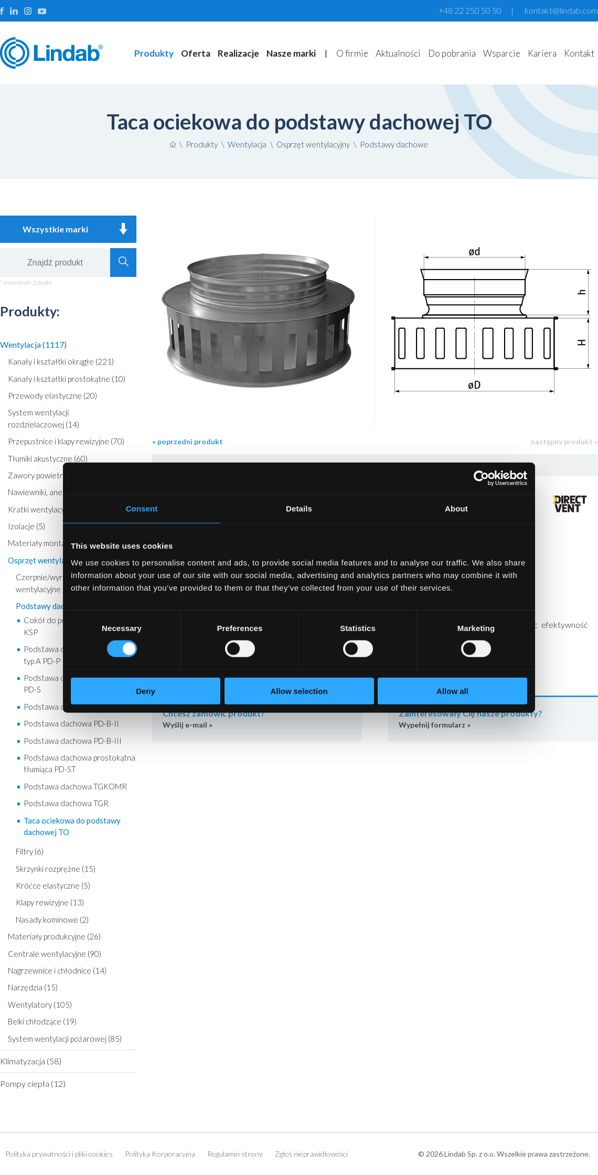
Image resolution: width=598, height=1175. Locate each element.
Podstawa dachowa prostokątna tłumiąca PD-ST (79, 763)
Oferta (195, 53)
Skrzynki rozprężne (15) (55, 868)
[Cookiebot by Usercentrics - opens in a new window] (481, 478)
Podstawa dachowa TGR (66, 803)
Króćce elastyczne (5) (53, 885)
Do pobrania (452, 53)
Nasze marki (291, 53)
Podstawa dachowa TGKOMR (75, 786)
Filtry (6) (30, 851)
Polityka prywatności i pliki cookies (59, 1153)
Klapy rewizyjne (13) (50, 902)
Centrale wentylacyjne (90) (54, 953)
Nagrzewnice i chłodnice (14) (57, 970)
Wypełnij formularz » (493, 718)
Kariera (542, 53)
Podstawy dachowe (394, 144)
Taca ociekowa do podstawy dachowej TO (72, 826)
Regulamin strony (235, 1153)
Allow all (452, 690)
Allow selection (298, 690)
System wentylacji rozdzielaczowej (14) (43, 418)
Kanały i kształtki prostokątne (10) (66, 378)
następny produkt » (564, 441)
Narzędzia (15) (33, 987)
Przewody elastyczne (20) (52, 395)
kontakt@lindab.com (561, 10)
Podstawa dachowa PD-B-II (71, 723)
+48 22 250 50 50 (470, 10)
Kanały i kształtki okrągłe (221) (61, 361)
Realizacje (238, 53)
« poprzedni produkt (187, 441)
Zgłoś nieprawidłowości (311, 1153)
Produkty (154, 53)
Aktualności (398, 53)
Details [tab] (299, 508)
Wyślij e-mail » (257, 718)
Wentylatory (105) (40, 1004)
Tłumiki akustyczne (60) (48, 458)
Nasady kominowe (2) (52, 919)
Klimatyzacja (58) (30, 1061)
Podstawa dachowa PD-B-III (73, 740)
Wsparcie (501, 53)
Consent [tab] (142, 508)
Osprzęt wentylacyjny (313, 144)
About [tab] (456, 508)
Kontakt (579, 53)
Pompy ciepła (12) (33, 1083)
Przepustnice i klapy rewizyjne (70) (66, 441)
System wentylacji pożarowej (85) (65, 1038)
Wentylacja (247, 144)
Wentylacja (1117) (33, 344)
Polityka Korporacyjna (160, 1153)
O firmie (352, 53)
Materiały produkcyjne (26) (54, 936)
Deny (145, 690)
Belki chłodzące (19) (42, 1021)
